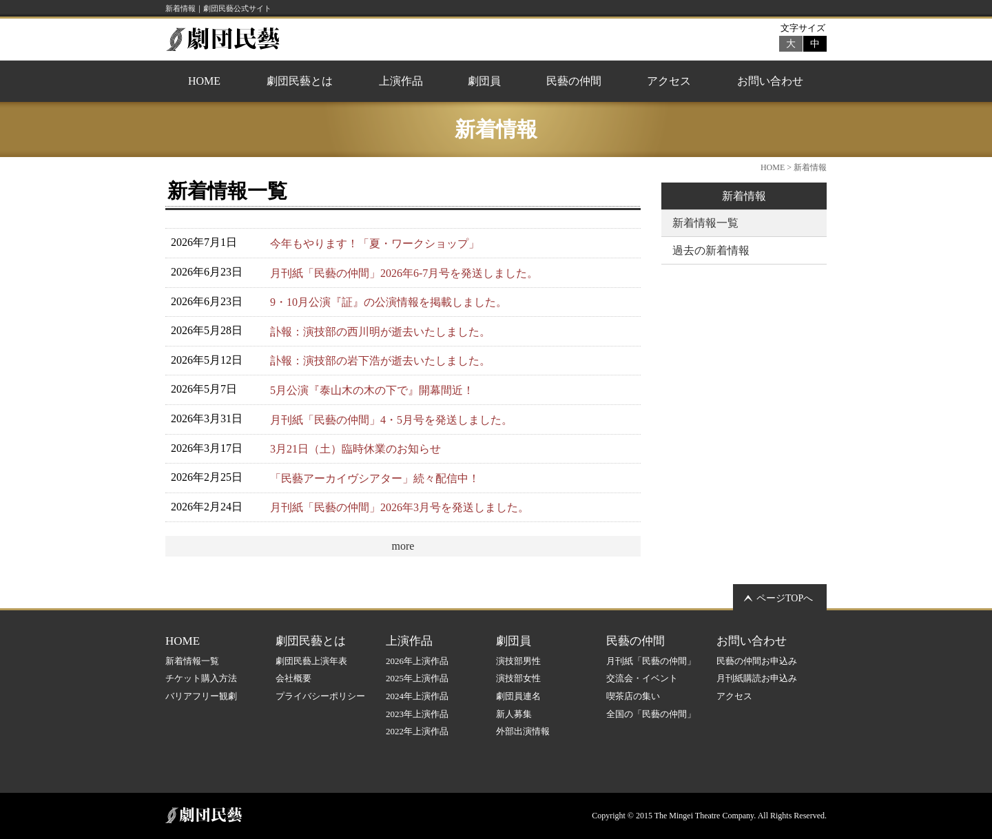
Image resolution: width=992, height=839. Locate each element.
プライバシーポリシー (320, 696)
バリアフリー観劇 (201, 696)
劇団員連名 (518, 696)
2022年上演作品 (417, 731)
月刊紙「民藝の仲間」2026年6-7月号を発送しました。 (404, 273)
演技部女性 (518, 678)
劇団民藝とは (300, 81)
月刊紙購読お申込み (756, 678)
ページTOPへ (784, 598)
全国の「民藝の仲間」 (651, 714)
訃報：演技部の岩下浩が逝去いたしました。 (380, 360)
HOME (204, 81)
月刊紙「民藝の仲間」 (651, 661)
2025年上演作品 (417, 678)
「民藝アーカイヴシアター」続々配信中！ (374, 478)
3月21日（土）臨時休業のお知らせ (355, 449)
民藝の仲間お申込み (756, 661)
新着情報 (744, 196)
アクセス (669, 81)
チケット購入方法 (201, 678)
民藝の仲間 (573, 81)
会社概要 (293, 678)
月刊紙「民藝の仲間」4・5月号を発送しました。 (391, 420)
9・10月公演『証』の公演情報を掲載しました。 (388, 302)
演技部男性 (518, 661)
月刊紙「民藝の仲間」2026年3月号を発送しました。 (399, 507)
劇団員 (484, 81)
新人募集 (514, 714)
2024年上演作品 (417, 696)
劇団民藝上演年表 (311, 661)
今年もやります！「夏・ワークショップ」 (374, 243)
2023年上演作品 (417, 714)
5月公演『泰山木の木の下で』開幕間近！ (372, 390)
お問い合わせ (770, 81)
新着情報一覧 (705, 223)
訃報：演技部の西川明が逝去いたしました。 (380, 332)
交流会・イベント (642, 678)
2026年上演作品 (417, 661)
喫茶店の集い (633, 696)
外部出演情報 (523, 731)
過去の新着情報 (711, 250)
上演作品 (401, 81)
